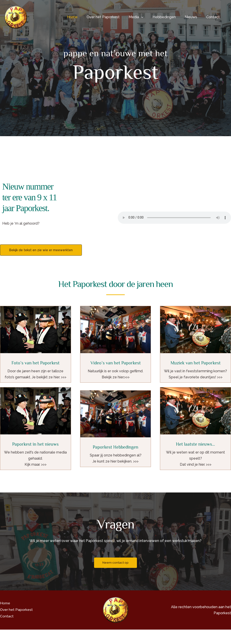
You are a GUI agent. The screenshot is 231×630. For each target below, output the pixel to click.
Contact (214, 17)
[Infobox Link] (35, 344)
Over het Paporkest (111, 17)
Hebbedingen (168, 17)
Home (82, 17)
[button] (147, 17)
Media (142, 17)
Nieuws (193, 17)
